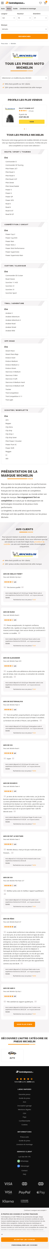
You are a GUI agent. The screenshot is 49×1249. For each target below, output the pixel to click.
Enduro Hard (10, 358)
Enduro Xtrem (11, 368)
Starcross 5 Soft (11, 379)
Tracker (8, 389)
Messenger (23, 1166)
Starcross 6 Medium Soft (15, 386)
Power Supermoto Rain (14, 255)
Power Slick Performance (15, 248)
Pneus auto (24, 1137)
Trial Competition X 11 (14, 396)
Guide (15, 9)
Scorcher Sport (11, 293)
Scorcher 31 (10, 289)
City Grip (9, 430)
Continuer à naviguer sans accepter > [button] (35, 1210)
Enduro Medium (12, 361)
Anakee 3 (9, 313)
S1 (6, 455)
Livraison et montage (28, 9)
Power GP (9, 196)
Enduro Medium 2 (12, 365)
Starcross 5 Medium (13, 372)
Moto (9, 9)
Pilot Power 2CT (11, 168)
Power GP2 (10, 200)
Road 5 (8, 204)
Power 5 (9, 190)
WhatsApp (22, 1161)
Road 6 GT (9, 211)
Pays (24, 1117)
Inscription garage (24, 1106)
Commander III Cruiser (14, 275)
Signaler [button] (7, 597)
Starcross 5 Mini (12, 375)
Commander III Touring (14, 165)
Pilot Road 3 (10, 172)
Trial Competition (12, 393)
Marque (4, 25)
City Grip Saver (11, 437)
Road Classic (10, 279)
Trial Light (9, 400)
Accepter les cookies (24, 1239)
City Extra (9, 427)
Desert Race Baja (12, 354)
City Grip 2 (9, 434)
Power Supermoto (12, 252)
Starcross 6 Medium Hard (15, 382)
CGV (24, 1113)
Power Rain (10, 241)
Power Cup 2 (10, 234)
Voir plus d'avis (24, 1024)
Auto (3, 9)
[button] (36, 595)
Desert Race (10, 351)
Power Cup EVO (11, 238)
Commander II (11, 161)
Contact (24, 1170)
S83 (7, 458)
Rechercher (24, 36)
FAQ (24, 1174)
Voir (32, 122)
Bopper (8, 423)
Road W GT (10, 214)
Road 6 (8, 207)
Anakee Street (11, 327)
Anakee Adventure (12, 316)
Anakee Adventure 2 (13, 320)
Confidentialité (24, 1121)
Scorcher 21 (10, 286)
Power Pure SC (11, 444)
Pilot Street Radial (12, 186)
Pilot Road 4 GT (11, 179)
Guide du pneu (24, 1098)
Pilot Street (10, 182)
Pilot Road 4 (10, 175)
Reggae (8, 451)
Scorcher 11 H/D (12, 282)
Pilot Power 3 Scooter (14, 441)
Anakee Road (10, 323)
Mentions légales (24, 1109)
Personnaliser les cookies (24, 1245)
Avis (24, 1102)
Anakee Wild (10, 330)
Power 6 (9, 193)
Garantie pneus (24, 1094)
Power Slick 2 (10, 245)
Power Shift (10, 448)
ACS (7, 420)
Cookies (24, 1124)
